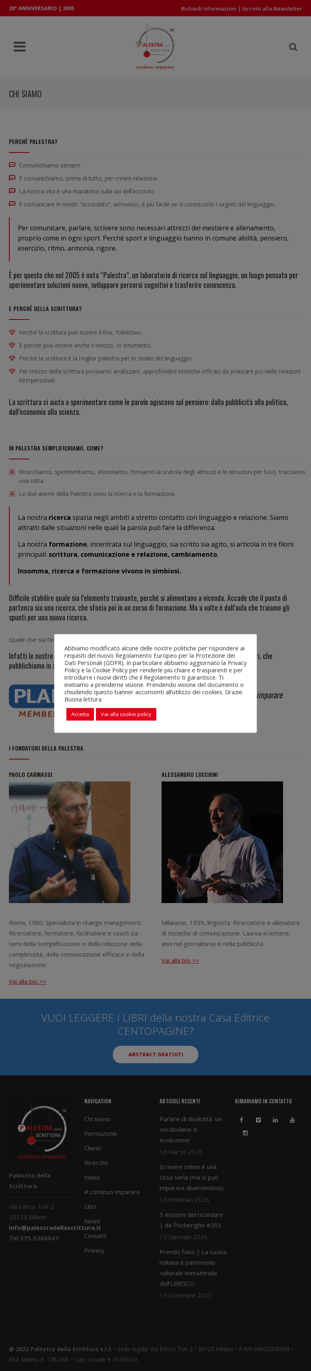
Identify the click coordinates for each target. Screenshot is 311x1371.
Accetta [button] (80, 714)
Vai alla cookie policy (126, 714)
